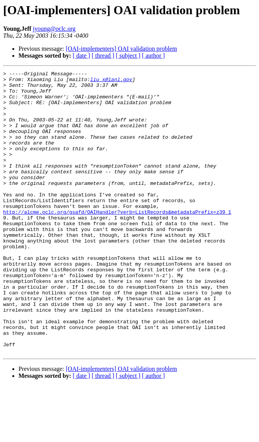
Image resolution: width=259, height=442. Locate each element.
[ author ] (153, 55)
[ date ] (81, 55)
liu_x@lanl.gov (111, 81)
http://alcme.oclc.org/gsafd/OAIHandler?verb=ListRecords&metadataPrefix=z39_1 (117, 240)
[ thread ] (103, 55)
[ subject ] (128, 55)
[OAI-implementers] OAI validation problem (121, 48)
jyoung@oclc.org (54, 28)
